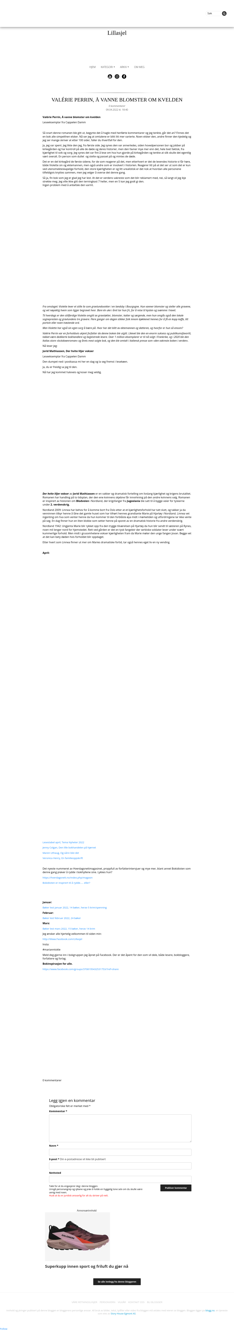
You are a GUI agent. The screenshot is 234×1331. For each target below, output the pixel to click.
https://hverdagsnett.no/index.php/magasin (69, 877)
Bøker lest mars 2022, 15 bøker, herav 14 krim (70, 928)
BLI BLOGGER (157, 1302)
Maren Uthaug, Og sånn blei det (62, 853)
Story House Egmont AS (123, 1313)
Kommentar (58, 1111)
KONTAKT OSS (137, 1302)
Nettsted (55, 1173)
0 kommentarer (117, 106)
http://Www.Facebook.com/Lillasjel (63, 939)
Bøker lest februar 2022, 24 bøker (63, 918)
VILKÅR (122, 1302)
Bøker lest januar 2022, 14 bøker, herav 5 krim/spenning (76, 907)
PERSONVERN (107, 1302)
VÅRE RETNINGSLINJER (82, 1302)
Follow (4, 1329)
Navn (53, 1145)
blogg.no (210, 1310)
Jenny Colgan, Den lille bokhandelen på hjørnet (71, 847)
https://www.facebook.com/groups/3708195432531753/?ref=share (83, 969)
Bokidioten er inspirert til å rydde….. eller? (68, 883)
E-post (77, 1159)
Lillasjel (117, 33)
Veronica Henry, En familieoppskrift (64, 858)
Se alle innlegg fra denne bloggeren (117, 1281)
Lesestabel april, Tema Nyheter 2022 (65, 842)
